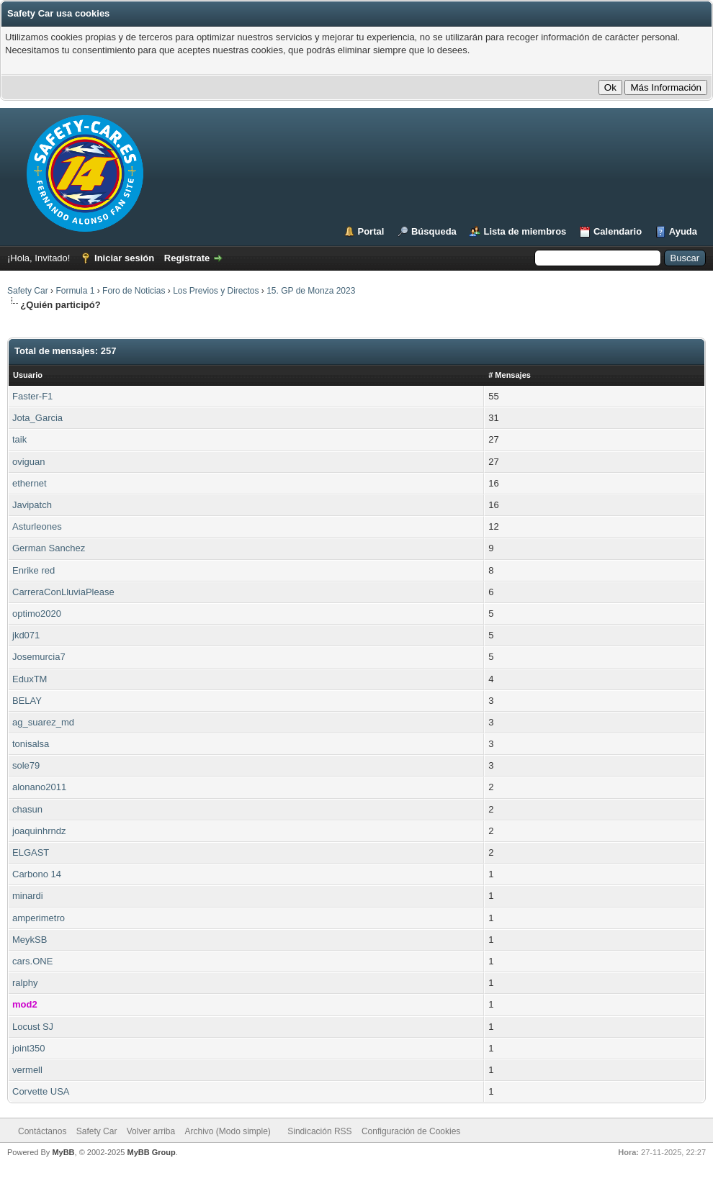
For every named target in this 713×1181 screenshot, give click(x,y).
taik (19, 439)
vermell (27, 1069)
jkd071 (26, 635)
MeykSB (29, 939)
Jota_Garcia (37, 417)
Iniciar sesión (124, 258)
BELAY (27, 700)
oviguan (28, 461)
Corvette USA (40, 1091)
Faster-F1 (32, 396)
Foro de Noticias (133, 291)
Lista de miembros (524, 231)
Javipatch (32, 504)
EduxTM (29, 679)
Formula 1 (74, 291)
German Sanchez (48, 548)
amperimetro (38, 918)
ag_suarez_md (43, 722)
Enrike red (33, 570)
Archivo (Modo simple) (228, 1131)
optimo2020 (36, 613)
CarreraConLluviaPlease (63, 592)
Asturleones (37, 526)
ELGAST (30, 852)
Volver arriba (151, 1131)
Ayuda (683, 231)
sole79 (26, 765)
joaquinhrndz (39, 830)
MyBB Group (151, 1152)
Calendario (617, 231)
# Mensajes (509, 375)
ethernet (29, 483)
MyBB (63, 1152)
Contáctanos (42, 1131)
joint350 (28, 1048)
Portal (371, 231)
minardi (27, 895)
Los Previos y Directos (216, 291)
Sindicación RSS (319, 1131)
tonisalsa (30, 743)
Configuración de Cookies (411, 1131)
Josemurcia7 (39, 656)
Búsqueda (434, 231)
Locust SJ (32, 1026)
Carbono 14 (36, 874)
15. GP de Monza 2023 (310, 291)
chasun (27, 809)
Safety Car (27, 291)
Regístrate (187, 258)
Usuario (27, 375)
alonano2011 (39, 787)
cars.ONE (32, 961)
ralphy (24, 982)
